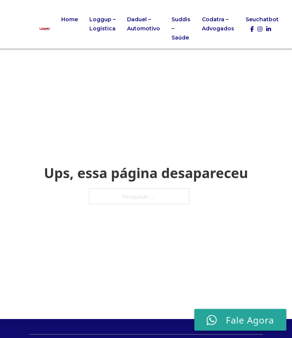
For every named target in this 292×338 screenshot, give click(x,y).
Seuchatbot (262, 19)
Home (69, 19)
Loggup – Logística (102, 24)
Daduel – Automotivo (143, 24)
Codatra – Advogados (218, 24)
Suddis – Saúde (180, 28)
